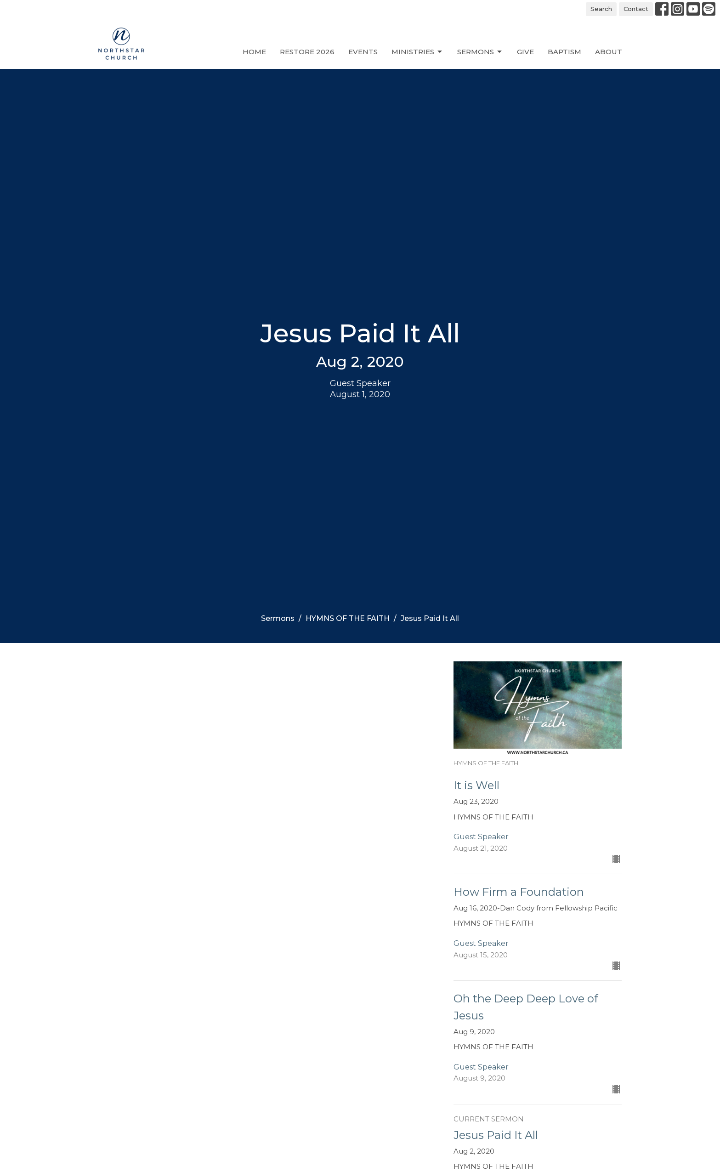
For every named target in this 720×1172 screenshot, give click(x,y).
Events (363, 51)
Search (601, 8)
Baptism (564, 51)
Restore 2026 (307, 51)
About (608, 51)
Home (254, 51)
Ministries (417, 52)
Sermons (480, 52)
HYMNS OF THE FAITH (348, 618)
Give (525, 51)
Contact (636, 8)
